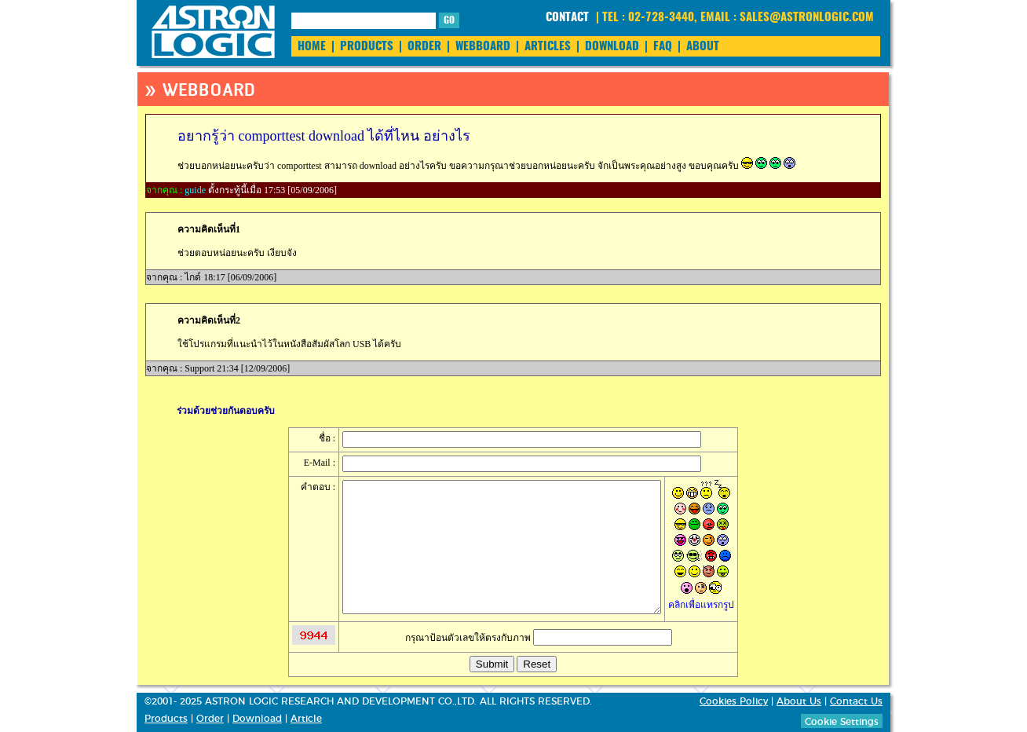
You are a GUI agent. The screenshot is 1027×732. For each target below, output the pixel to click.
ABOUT (702, 47)
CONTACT (567, 18)
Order (210, 718)
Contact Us (856, 701)
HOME (312, 47)
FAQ (662, 47)
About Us (799, 701)
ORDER (424, 47)
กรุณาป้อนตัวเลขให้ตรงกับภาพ (538, 637)
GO (449, 20)
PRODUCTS (366, 47)
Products (166, 718)
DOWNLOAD (612, 47)
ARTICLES (547, 47)
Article (306, 718)
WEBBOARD (482, 47)
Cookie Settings (842, 722)
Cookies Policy (734, 701)
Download (257, 718)
